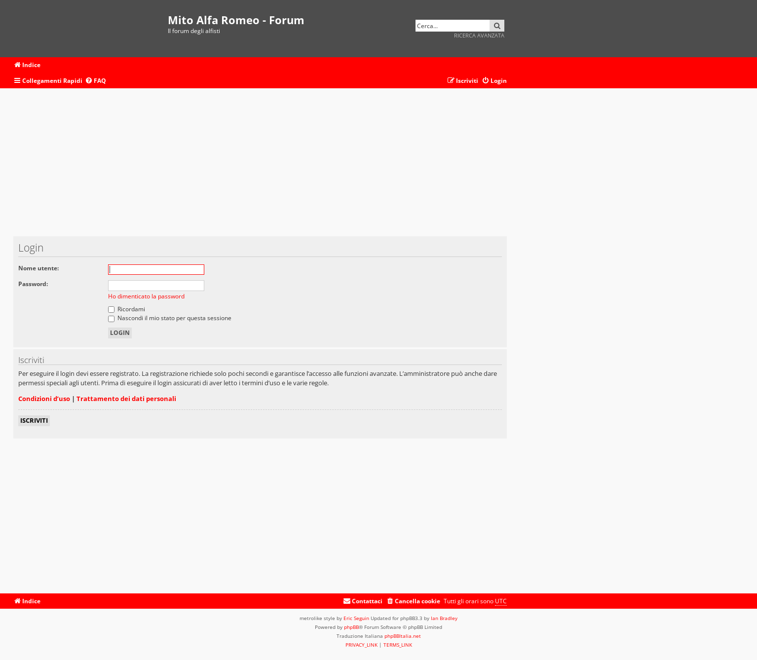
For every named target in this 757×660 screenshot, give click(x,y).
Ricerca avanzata (479, 35)
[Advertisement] (260, 167)
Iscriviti (34, 420)
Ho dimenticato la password (146, 296)
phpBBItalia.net (402, 635)
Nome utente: (38, 268)
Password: (33, 284)
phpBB (351, 626)
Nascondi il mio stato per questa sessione (169, 318)
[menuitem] (95, 81)
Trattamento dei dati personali (126, 398)
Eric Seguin (356, 618)
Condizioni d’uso (44, 398)
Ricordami (126, 309)
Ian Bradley (444, 618)
